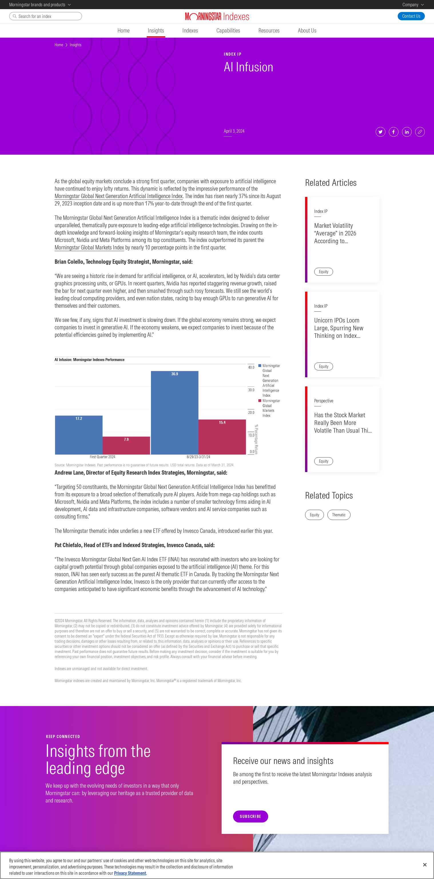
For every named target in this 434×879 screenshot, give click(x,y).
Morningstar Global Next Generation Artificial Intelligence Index (119, 195)
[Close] (425, 869)
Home (59, 44)
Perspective (323, 401)
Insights (75, 44)
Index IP (320, 211)
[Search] (45, 16)
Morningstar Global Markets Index (89, 247)
